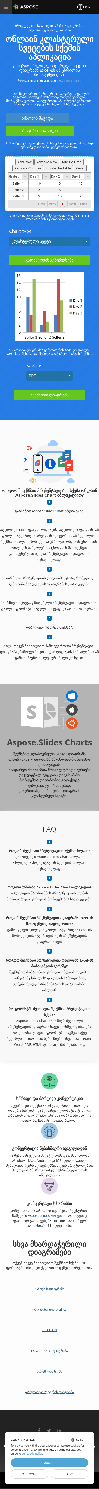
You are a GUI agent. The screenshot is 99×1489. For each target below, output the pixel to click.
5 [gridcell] (60, 183)
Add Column (72, 162)
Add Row (24, 162)
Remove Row (46, 162)
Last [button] (83, 204)
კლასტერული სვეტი (31, 241)
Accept (49, 1462)
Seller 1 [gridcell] (20, 183)
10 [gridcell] (39, 183)
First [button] (41, 204)
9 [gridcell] (80, 196)
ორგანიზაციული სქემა (49, 1309)
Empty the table (58, 168)
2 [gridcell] (39, 190)
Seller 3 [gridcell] (20, 196)
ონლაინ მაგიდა (37, 118)
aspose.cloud (71, 81)
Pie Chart (49, 1330)
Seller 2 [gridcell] (20, 190)
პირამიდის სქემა (49, 1371)
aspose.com (35, 81)
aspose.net (51, 81)
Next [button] (73, 204)
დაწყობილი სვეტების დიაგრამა (49, 1392)
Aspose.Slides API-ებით (46, 1215)
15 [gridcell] (80, 183)
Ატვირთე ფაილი (40, 130)
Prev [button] (52, 204)
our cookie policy (32, 1453)
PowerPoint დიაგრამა (49, 1350)
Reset (80, 168)
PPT (32, 375)
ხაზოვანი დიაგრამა (50, 1288)
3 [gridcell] (80, 190)
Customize (29, 1474)
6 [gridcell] (60, 190)
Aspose (19, 7)
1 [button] (62, 204)
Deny (69, 1474)
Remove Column (27, 168)
